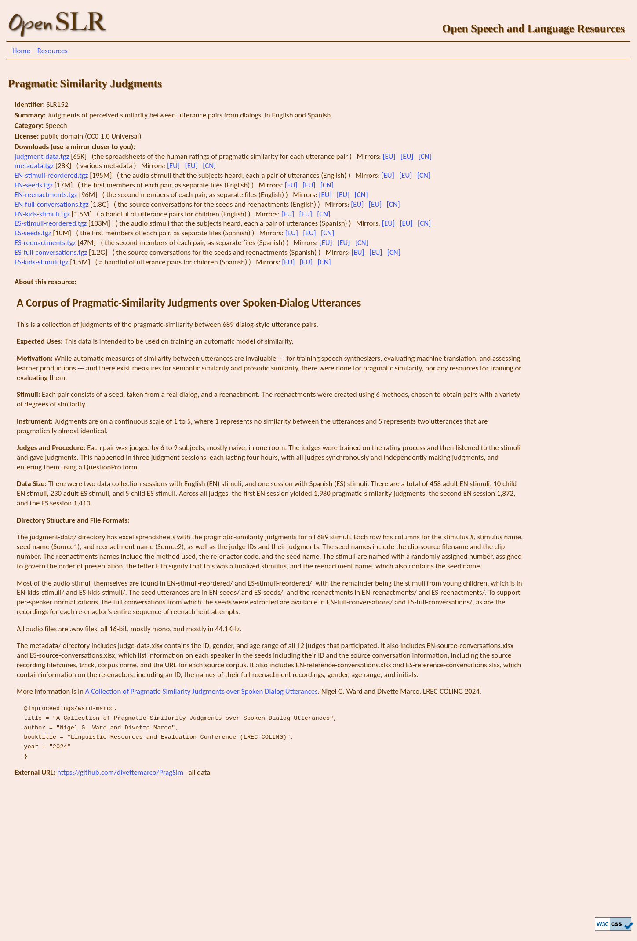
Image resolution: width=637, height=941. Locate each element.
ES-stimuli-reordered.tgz (51, 223)
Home (21, 50)
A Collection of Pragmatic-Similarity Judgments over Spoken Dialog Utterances (201, 691)
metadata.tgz (35, 165)
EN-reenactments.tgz (47, 194)
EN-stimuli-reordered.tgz (52, 175)
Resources (52, 50)
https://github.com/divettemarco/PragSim (121, 772)
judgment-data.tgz (43, 156)
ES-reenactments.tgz (46, 242)
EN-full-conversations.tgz (52, 204)
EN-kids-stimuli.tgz (43, 214)
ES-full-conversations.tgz (52, 252)
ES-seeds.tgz (34, 233)
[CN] (426, 156)
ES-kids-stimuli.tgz (42, 262)
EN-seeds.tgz (35, 185)
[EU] (389, 156)
